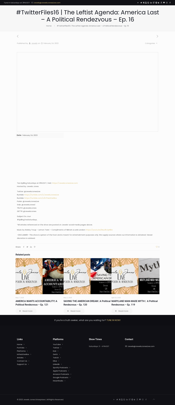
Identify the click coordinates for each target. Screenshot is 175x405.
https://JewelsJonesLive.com (65, 183)
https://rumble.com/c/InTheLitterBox (40, 198)
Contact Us (22, 361)
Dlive (55, 361)
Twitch (56, 357)
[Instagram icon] (167, 2)
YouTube (57, 344)
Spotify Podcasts (60, 367)
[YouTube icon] (138, 2)
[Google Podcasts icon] (148, 2)
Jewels (34, 43)
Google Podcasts (60, 377)
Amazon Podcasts (61, 374)
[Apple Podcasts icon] (158, 2)
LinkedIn (56, 364)
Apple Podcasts (60, 371)
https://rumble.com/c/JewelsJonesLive (41, 194)
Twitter (56, 347)
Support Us (22, 364)
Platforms (21, 351)
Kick (54, 351)
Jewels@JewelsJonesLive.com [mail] (47, 2)
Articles (20, 357)
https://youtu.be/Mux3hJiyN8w (99, 230)
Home (49, 26)
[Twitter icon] (141, 2)
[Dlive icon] (146, 2)
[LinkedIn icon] (151, 2)
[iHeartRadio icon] (164, 2)
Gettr (55, 354)
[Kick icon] (143, 2)
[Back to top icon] (154, 399)
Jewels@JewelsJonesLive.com (141, 346)
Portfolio (20, 347)
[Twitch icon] (154, 2)
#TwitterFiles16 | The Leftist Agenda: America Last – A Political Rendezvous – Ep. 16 (93, 26)
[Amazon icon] (161, 2)
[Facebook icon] (170, 2)
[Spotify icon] (156, 2)
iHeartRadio (58, 381)
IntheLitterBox (23, 354)
